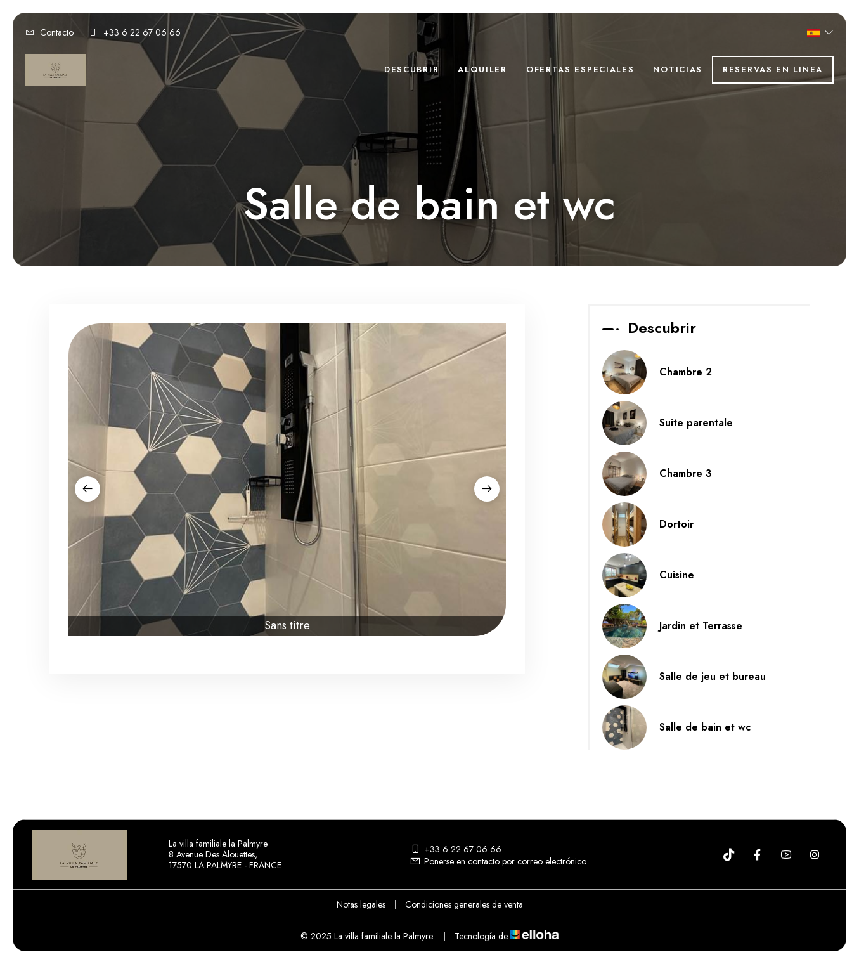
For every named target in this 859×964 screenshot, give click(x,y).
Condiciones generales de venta (464, 904)
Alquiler (482, 69)
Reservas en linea (773, 69)
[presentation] (87, 489)
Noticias (677, 69)
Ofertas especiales (580, 69)
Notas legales (361, 904)
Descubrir (411, 69)
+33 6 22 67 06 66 (455, 849)
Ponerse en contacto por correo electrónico (498, 861)
